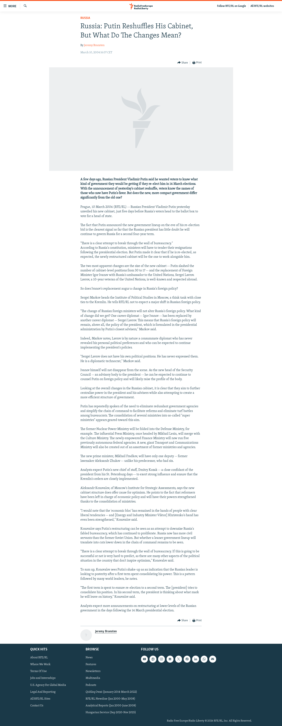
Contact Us (36, 705)
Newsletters (93, 671)
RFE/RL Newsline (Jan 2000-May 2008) (110, 698)
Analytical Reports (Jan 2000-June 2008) (111, 705)
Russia (85, 18)
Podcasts (91, 685)
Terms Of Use (38, 671)
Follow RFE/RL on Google (231, 6)
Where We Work (40, 664)
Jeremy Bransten (94, 45)
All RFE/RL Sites (40, 698)
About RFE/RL (39, 657)
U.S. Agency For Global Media (48, 685)
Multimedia (93, 678)
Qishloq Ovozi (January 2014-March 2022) (111, 692)
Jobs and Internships (43, 678)
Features (91, 664)
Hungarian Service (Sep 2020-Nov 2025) (111, 712)
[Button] (182, 62)
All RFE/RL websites (262, 6)
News (89, 657)
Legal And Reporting (43, 692)
